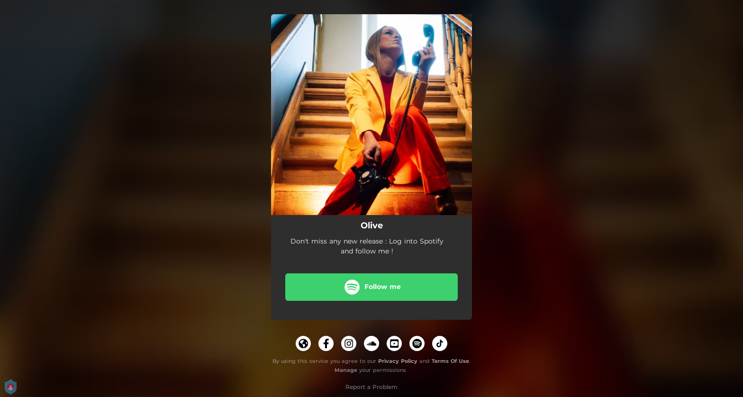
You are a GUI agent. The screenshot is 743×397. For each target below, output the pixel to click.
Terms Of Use (450, 361)
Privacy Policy (397, 361)
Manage (346, 370)
